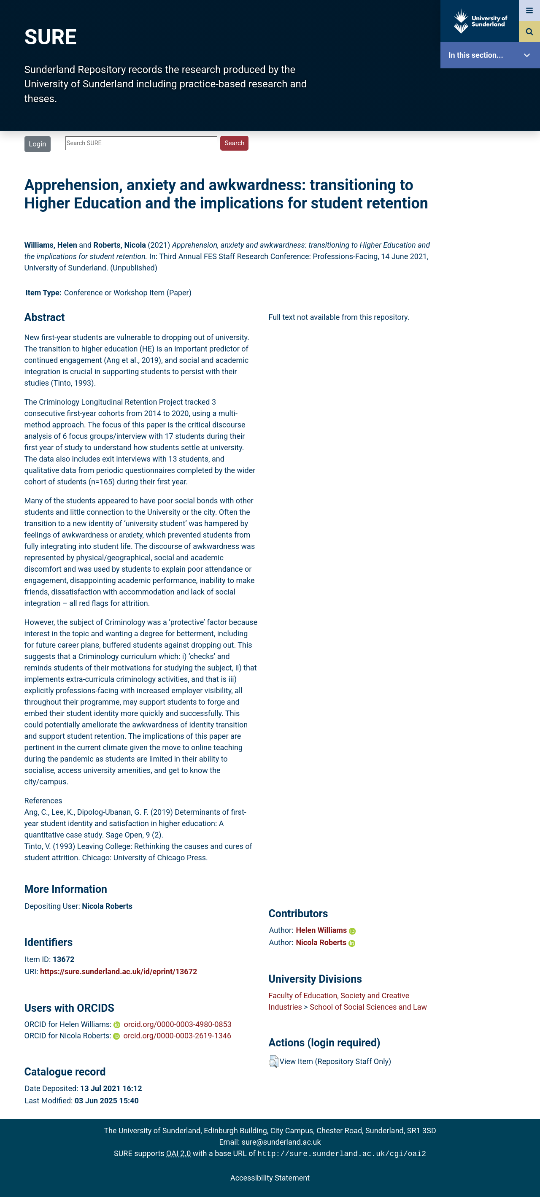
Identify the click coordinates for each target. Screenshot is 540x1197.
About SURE (492, 135)
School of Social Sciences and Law (368, 1006)
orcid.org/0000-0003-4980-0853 (177, 1024)
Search (492, 189)
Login (37, 144)
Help (492, 296)
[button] (273, 1061)
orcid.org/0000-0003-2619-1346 (177, 1035)
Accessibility (492, 322)
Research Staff (492, 269)
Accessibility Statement (270, 1177)
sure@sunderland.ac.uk (281, 1142)
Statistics (492, 242)
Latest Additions (492, 215)
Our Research (492, 108)
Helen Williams (325, 930)
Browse (492, 162)
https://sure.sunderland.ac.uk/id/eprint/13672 (118, 971)
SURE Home (492, 82)
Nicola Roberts (325, 942)
